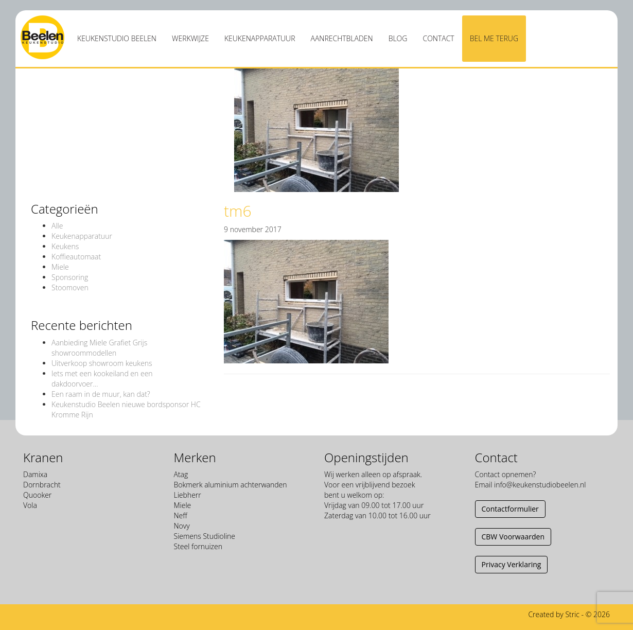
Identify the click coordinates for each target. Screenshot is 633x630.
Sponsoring (69, 277)
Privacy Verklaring (511, 564)
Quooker (37, 495)
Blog (398, 38)
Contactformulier (510, 509)
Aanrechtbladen (342, 38)
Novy (182, 526)
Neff (180, 515)
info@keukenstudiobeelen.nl (540, 484)
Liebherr (187, 495)
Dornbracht (42, 484)
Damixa (35, 474)
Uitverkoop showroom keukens (101, 363)
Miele (60, 267)
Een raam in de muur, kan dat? (100, 394)
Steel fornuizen (198, 546)
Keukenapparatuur (259, 38)
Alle (57, 226)
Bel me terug (494, 38)
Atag (181, 474)
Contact (438, 38)
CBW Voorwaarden (513, 536)
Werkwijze (190, 38)
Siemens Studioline (205, 536)
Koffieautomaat (76, 256)
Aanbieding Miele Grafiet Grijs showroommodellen (99, 348)
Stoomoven (70, 287)
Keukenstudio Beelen (116, 38)
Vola (30, 505)
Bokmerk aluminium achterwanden (230, 484)
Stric (572, 614)
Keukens (65, 246)
